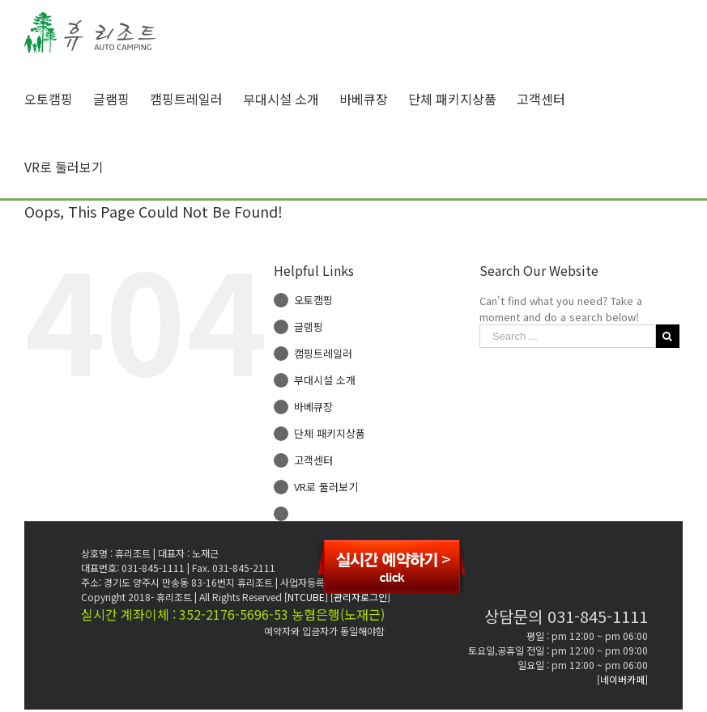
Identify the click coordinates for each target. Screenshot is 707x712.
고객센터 (313, 460)
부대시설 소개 (325, 380)
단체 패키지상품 (329, 433)
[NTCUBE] (307, 597)
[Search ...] (567, 336)
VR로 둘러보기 (326, 486)
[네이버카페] (622, 679)
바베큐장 (313, 406)
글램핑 (308, 326)
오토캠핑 (313, 299)
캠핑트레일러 (323, 353)
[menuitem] (58, 99)
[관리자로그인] (360, 597)
